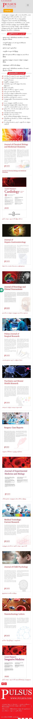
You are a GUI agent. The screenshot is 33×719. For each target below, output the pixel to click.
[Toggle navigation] (27, 5)
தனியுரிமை (19, 710)
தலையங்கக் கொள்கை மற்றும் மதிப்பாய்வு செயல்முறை (14, 706)
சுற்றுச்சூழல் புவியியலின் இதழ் (11, 65)
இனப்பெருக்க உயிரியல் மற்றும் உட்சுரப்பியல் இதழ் (16, 55)
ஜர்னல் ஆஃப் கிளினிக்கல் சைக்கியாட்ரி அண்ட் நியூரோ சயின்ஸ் (16, 38)
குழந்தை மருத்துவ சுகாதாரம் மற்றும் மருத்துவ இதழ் (15, 61)
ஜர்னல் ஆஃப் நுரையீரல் (9, 48)
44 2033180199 (6, 1)
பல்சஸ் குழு (15, 717)
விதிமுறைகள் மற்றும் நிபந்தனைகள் (20, 709)
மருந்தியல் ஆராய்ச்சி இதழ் (10, 51)
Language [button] (8, 10)
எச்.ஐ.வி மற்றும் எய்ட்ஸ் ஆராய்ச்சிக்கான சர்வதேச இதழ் (14, 43)
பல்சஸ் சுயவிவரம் (24, 704)
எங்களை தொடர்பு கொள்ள (9, 704)
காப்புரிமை (5, 710)
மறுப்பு (12, 710)
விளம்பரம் (5, 709)
